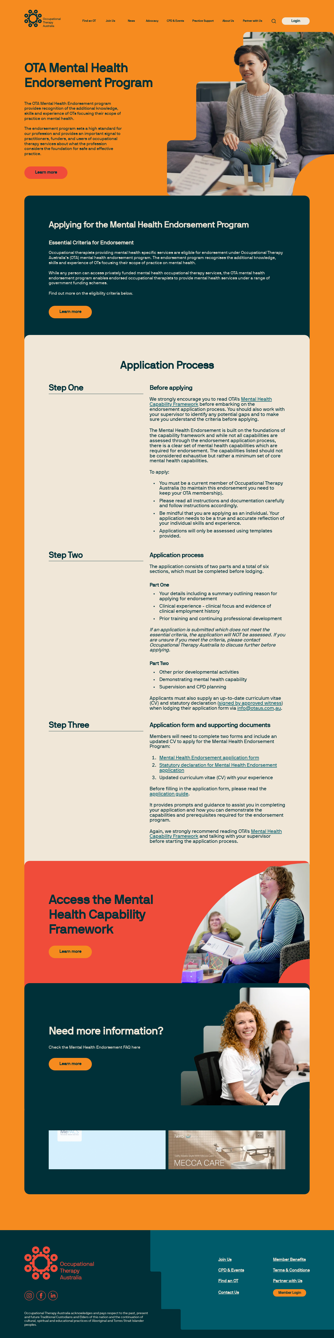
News (131, 21)
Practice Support (203, 21)
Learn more (46, 173)
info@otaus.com (255, 708)
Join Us (110, 21)
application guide (169, 794)
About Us (228, 21)
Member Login (289, 1292)
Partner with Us (252, 21)
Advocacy (152, 21)
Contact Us (228, 1293)
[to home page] (42, 18)
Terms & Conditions (291, 1270)
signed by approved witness (250, 703)
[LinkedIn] (53, 1295)
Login (295, 21)
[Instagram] (29, 1295)
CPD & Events (175, 21)
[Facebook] (41, 1295)
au (278, 708)
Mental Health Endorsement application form (209, 758)
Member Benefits (289, 1260)
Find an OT (89, 21)
